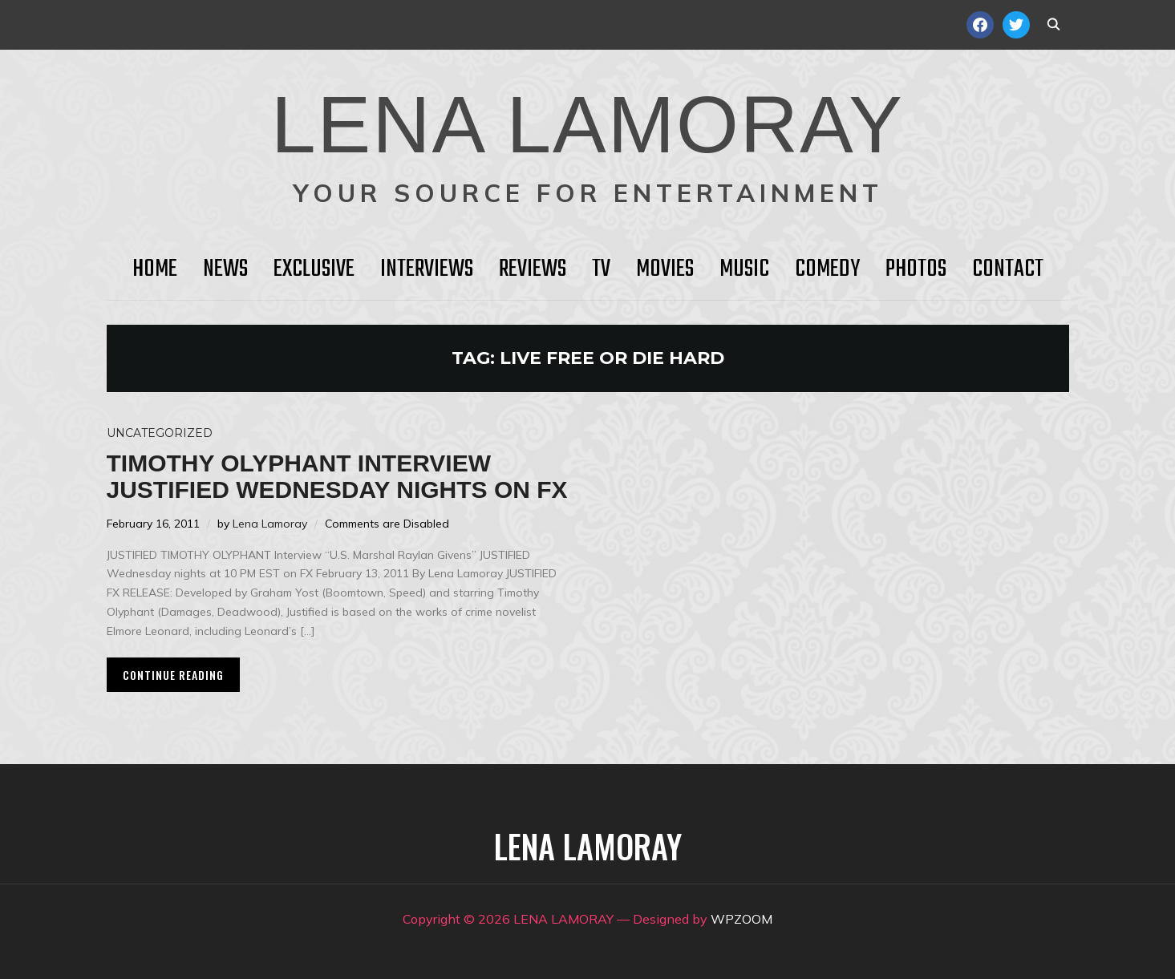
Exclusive (314, 269)
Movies (665, 269)
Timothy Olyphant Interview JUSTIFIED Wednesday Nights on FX (337, 476)
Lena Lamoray (270, 523)
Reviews (532, 269)
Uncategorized (160, 433)
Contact (1007, 269)
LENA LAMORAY (587, 124)
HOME (154, 269)
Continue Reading (173, 674)
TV (601, 269)
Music (744, 269)
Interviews (426, 269)
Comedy (827, 269)
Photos (915, 269)
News (225, 269)
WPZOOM (741, 919)
